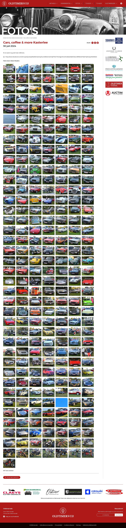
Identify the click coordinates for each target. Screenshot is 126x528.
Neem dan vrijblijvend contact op (69, 498)
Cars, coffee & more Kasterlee (30, 38)
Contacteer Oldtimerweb (10, 513)
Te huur (99, 3)
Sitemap (78, 525)
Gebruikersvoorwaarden (46, 525)
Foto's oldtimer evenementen (16, 38)
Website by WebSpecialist (89, 525)
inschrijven (119, 515)
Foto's (78, 3)
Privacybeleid (58, 525)
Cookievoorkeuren (69, 525)
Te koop (88, 3)
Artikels (52, 3)
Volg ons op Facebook (12, 516)
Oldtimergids (110, 3)
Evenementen (65, 3)
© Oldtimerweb (34, 525)
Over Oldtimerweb (8, 511)
